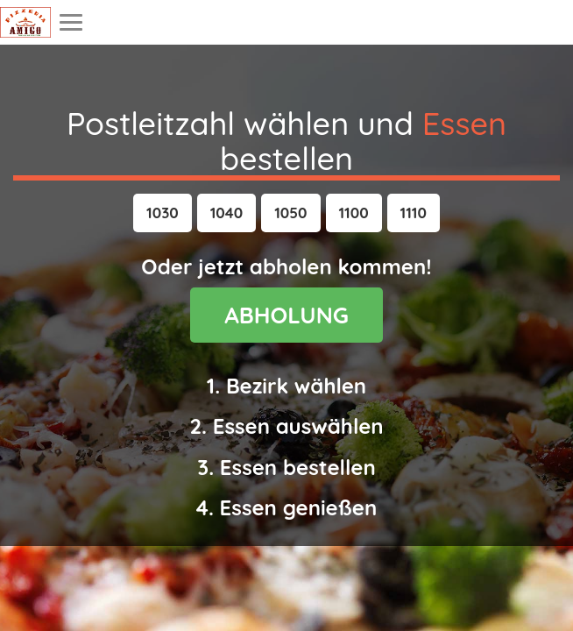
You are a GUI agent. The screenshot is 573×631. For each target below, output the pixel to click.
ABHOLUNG (286, 315)
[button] (162, 213)
